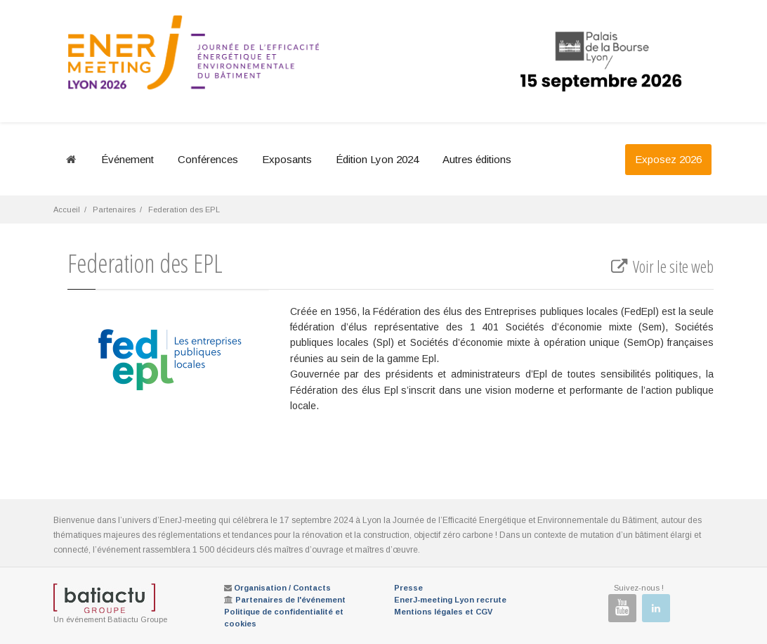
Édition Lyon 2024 (377, 159)
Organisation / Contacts (282, 588)
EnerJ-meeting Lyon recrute (450, 599)
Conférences (208, 159)
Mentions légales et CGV (443, 611)
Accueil (66, 209)
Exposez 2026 (668, 159)
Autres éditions (476, 159)
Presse (408, 588)
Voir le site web (661, 266)
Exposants (287, 159)
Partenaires (114, 209)
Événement (127, 159)
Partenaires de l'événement (290, 599)
